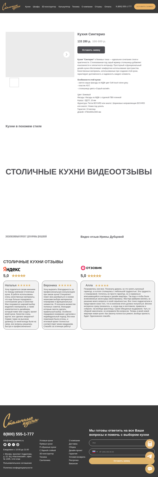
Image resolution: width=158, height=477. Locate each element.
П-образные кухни (48, 447)
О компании (87, 7)
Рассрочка (74, 460)
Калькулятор (64, 7)
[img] (11, 6)
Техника (75, 7)
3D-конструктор (49, 7)
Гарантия (73, 454)
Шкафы (36, 7)
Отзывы (98, 7)
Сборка (72, 447)
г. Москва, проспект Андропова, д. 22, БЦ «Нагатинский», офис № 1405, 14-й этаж (17, 456)
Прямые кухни (46, 444)
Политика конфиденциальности (17, 468)
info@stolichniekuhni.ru (13, 441)
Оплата (107, 7)
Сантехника (45, 460)
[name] (122, 443)
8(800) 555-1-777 (18, 434)
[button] (145, 7)
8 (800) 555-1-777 (124, 6)
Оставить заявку (122, 461)
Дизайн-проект (75, 450)
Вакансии (73, 463)
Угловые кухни (46, 441)
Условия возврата (77, 457)
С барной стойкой (48, 450)
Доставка (73, 444)
